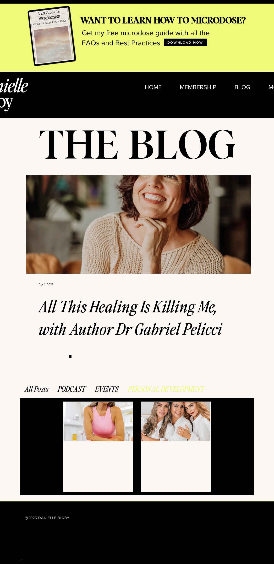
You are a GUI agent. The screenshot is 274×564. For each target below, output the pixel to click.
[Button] (70, 356)
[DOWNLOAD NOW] (185, 42)
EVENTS (107, 388)
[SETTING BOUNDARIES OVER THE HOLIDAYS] (175, 421)
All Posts (36, 388)
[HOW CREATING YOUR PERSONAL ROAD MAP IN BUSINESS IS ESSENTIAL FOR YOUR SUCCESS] (98, 421)
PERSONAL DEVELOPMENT (166, 388)
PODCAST (72, 388)
